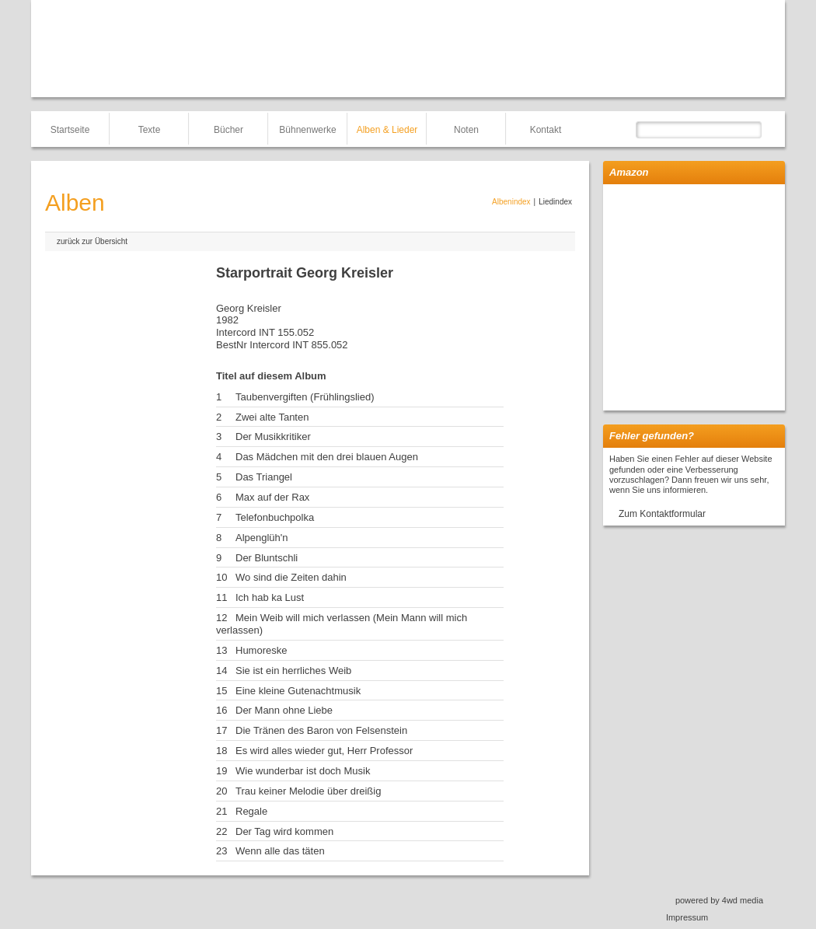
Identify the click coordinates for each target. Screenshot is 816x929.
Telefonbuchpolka (274, 517)
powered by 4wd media (719, 900)
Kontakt (546, 129)
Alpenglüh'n (261, 537)
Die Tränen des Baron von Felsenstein (321, 730)
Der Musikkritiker (273, 436)
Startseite (70, 129)
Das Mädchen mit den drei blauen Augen (326, 457)
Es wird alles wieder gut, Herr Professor (324, 750)
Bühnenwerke (307, 129)
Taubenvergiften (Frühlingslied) (304, 397)
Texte (149, 129)
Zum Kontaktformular (662, 513)
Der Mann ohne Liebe (284, 710)
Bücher (228, 129)
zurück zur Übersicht (92, 241)
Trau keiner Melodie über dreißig (308, 791)
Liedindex (555, 201)
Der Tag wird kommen (284, 831)
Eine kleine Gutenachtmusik (298, 691)
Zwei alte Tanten (272, 417)
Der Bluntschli (266, 558)
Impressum (687, 917)
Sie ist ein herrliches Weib (293, 670)
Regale (251, 811)
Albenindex (511, 201)
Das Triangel (263, 477)
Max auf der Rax (272, 497)
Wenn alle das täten (280, 851)
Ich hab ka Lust (269, 597)
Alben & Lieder (387, 129)
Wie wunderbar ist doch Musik (302, 771)
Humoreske (261, 650)
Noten (466, 129)
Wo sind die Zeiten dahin (291, 577)
